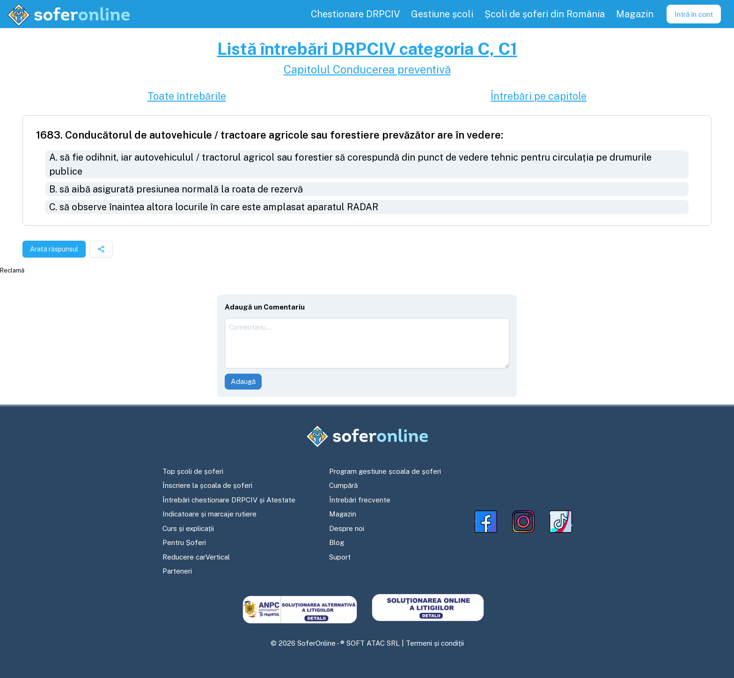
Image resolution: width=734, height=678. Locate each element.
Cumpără (343, 485)
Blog (336, 542)
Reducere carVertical (196, 557)
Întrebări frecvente (359, 500)
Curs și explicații (188, 528)
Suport (340, 557)
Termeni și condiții (435, 643)
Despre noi (346, 528)
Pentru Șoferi (184, 542)
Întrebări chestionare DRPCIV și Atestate (228, 500)
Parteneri (177, 571)
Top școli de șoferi (192, 471)
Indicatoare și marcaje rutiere (209, 514)
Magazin (342, 514)
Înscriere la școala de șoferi (207, 485)
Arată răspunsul (54, 249)
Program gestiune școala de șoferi (385, 471)
